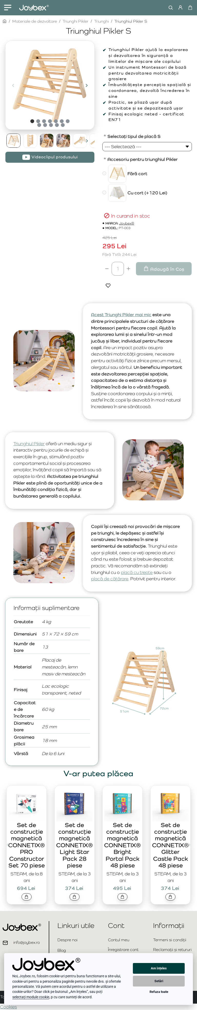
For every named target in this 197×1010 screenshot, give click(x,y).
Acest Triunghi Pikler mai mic (121, 314)
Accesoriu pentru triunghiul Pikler (142, 159)
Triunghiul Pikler (29, 443)
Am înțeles (159, 968)
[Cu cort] (104, 192)
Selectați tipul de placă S (134, 136)
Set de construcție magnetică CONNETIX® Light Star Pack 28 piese (74, 845)
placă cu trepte (137, 572)
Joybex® (126, 223)
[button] (13, 85)
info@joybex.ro (26, 942)
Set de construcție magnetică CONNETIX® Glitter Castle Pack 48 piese (170, 845)
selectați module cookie (30, 997)
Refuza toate (159, 992)
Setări (158, 981)
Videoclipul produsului (55, 157)
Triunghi (101, 21)
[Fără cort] (104, 173)
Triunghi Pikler (75, 21)
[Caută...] (169, 7)
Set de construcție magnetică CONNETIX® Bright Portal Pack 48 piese (122, 845)
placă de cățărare (109, 578)
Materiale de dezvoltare (34, 21)
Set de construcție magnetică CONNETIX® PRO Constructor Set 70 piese (26, 845)
